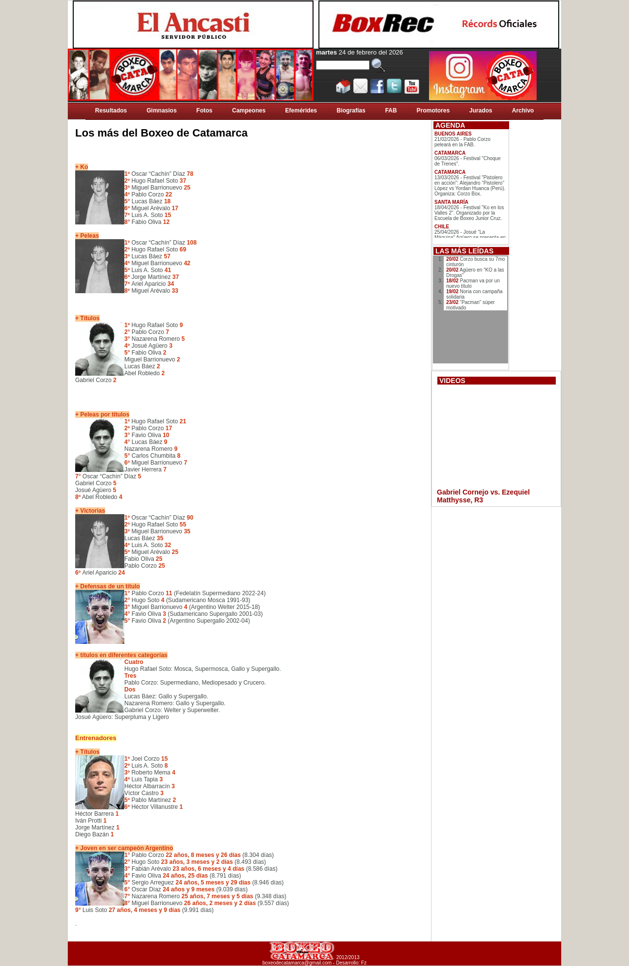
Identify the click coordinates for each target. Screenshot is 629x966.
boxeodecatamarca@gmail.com (297, 963)
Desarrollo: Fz (351, 963)
